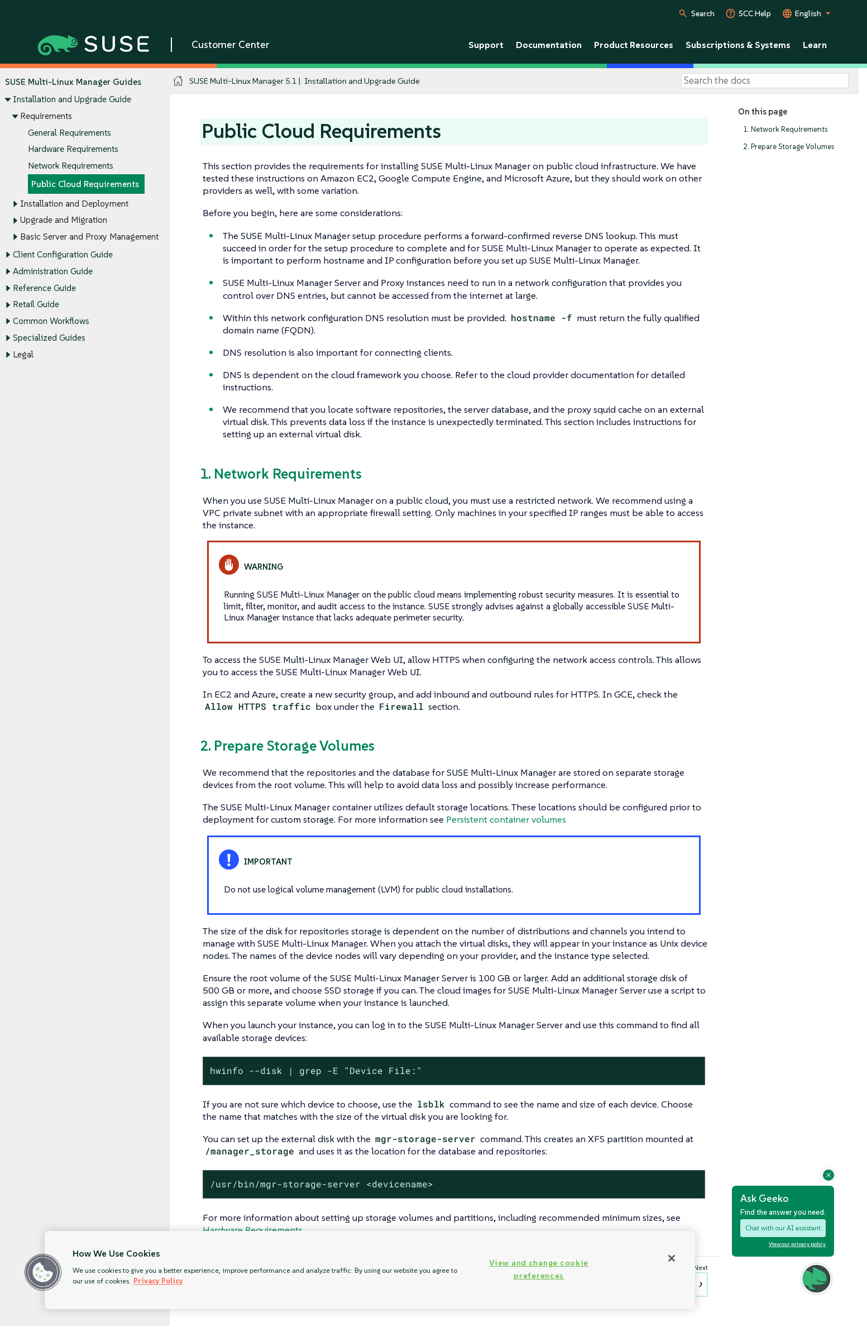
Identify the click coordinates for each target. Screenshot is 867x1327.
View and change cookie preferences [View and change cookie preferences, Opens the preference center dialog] (538, 1269)
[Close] (671, 1258)
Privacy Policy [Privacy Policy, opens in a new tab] (158, 1281)
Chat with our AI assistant (783, 1228)
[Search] (765, 81)
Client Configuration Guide (63, 255)
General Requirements (69, 132)
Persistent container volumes (506, 819)
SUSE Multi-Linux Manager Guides (73, 82)
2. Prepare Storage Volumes (788, 146)
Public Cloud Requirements (85, 184)
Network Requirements (70, 165)
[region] (370, 1270)
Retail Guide (36, 304)
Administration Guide (53, 271)
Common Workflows (51, 321)
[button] (43, 1272)
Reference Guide (44, 288)
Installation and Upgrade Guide (72, 99)
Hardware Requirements (73, 149)
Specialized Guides (49, 337)
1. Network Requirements (785, 129)
